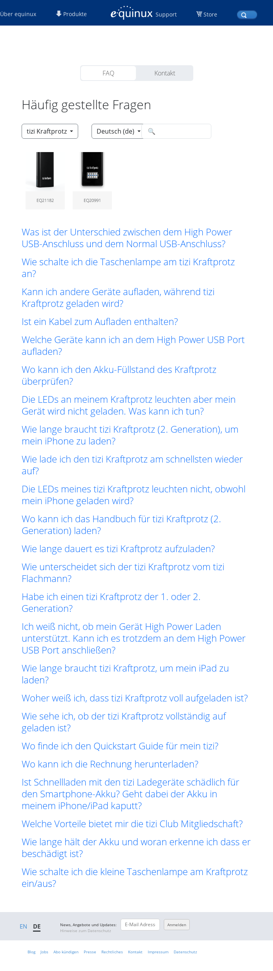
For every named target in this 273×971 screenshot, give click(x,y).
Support (166, 14)
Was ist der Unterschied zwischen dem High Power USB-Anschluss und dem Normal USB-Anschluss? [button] (127, 238)
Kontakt (164, 73)
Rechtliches (112, 951)
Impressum (158, 951)
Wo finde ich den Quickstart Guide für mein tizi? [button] (120, 746)
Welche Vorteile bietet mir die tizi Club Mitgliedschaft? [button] (132, 824)
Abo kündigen (66, 951)
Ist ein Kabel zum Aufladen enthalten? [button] (100, 321)
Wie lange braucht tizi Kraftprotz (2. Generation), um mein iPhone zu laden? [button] (130, 435)
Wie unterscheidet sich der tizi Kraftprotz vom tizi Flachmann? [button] (123, 572)
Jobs (44, 951)
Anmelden (176, 924)
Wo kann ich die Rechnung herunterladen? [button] (110, 764)
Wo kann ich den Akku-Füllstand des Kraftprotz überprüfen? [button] (119, 375)
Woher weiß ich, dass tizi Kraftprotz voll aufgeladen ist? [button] (135, 698)
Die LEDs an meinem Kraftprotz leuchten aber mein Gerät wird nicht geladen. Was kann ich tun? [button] (129, 405)
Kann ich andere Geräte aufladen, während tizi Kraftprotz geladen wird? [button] (118, 297)
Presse (90, 951)
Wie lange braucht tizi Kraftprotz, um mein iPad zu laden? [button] (125, 674)
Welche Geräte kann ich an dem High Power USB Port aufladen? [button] (133, 345)
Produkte (71, 14)
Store (210, 14)
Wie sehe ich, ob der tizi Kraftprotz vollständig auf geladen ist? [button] (124, 722)
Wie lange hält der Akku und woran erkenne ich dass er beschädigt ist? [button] (136, 847)
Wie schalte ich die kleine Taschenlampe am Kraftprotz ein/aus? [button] (135, 877)
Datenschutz (185, 951)
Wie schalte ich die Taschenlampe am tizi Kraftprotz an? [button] (128, 267)
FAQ (108, 73)
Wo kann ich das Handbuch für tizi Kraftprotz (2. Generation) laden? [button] (121, 524)
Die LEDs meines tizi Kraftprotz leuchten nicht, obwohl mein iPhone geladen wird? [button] (134, 495)
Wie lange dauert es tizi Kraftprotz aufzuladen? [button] (118, 548)
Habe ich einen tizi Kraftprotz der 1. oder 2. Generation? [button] (111, 602)
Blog (31, 951)
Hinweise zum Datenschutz (85, 930)
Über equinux (18, 14)
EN (23, 926)
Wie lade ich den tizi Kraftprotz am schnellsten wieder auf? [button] (132, 465)
